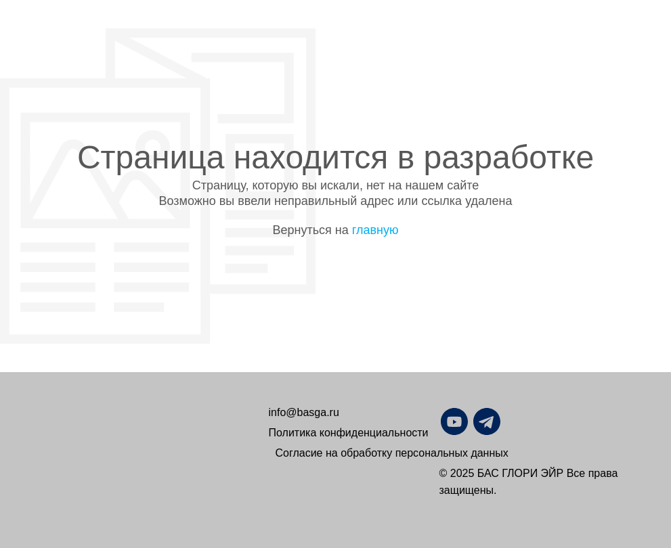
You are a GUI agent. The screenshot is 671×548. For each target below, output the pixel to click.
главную (375, 230)
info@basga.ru (304, 412)
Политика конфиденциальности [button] (349, 432)
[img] (519, 421)
